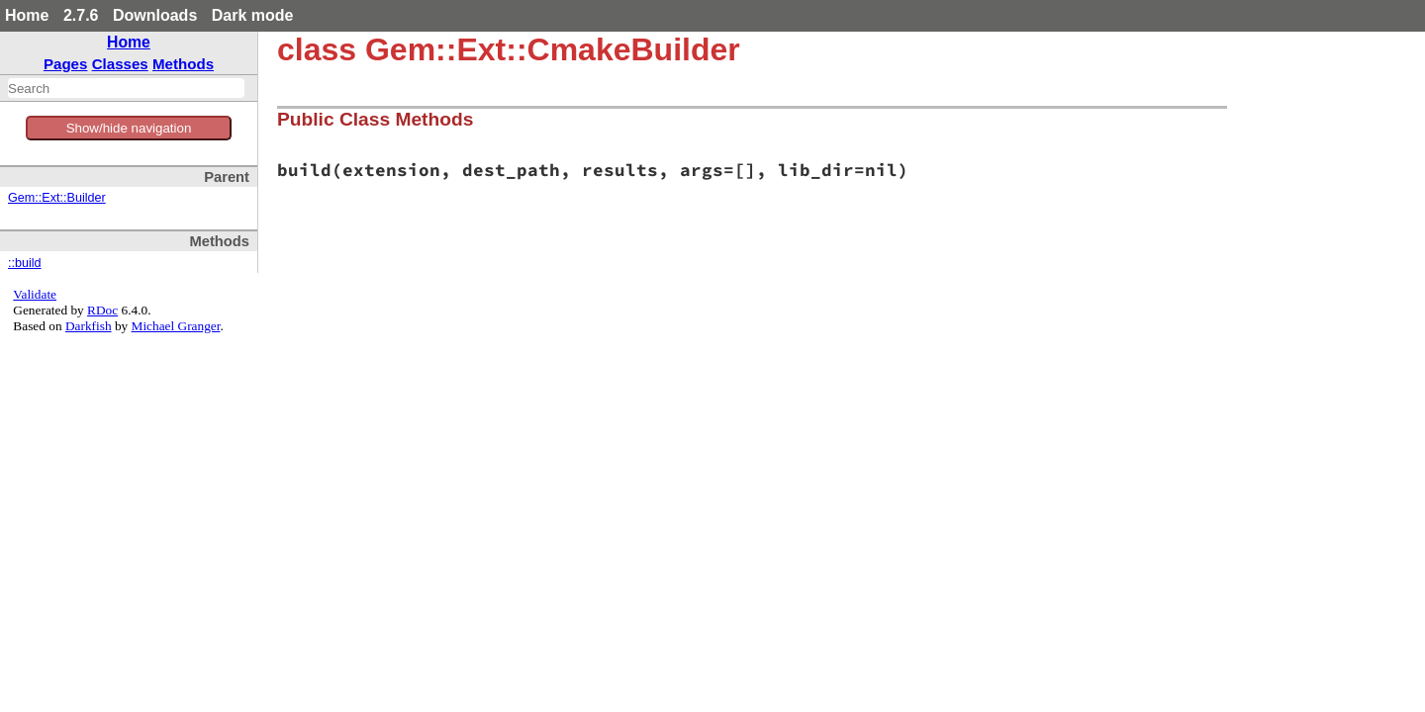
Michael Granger (176, 325)
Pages (66, 63)
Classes (120, 63)
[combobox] (126, 88)
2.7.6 (81, 15)
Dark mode (253, 15)
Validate (34, 294)
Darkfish (88, 325)
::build (25, 263)
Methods (183, 63)
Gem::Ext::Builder (57, 198)
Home (26, 15)
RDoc (102, 310)
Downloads (155, 15)
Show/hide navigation (129, 128)
